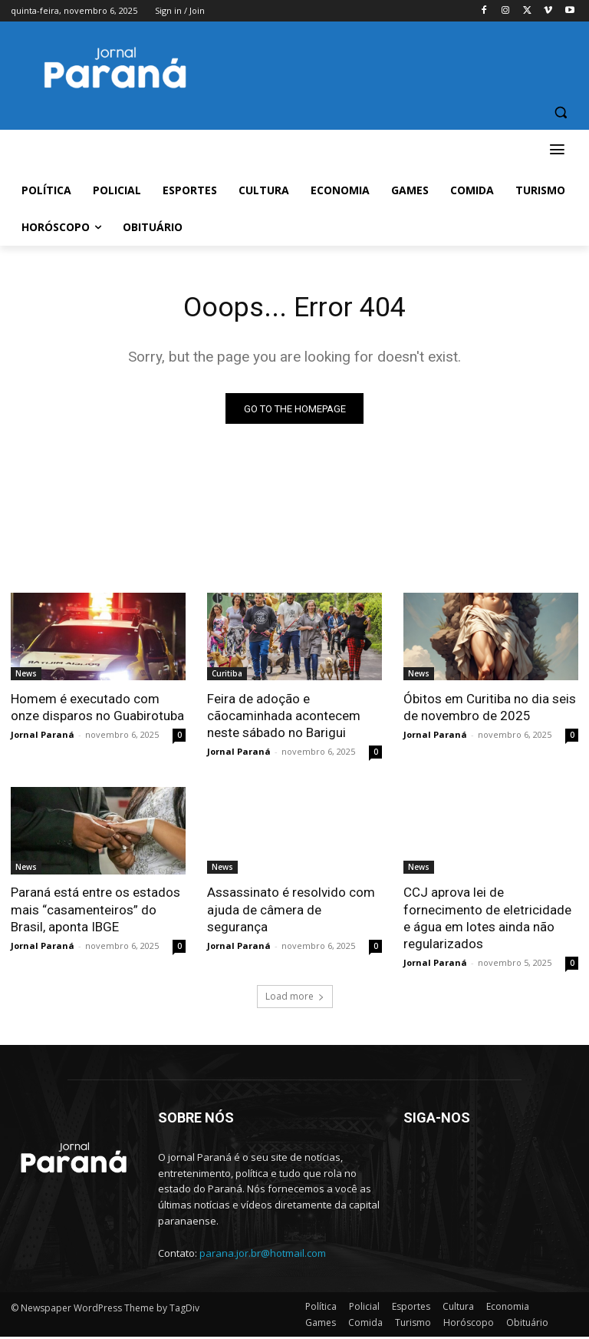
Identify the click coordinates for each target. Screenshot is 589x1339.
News (26, 676)
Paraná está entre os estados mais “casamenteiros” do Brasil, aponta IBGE (95, 912)
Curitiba (227, 676)
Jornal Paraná (42, 737)
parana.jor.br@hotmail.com (262, 1255)
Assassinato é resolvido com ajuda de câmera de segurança (291, 912)
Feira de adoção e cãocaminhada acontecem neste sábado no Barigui (283, 718)
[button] (560, 112)
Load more (294, 998)
